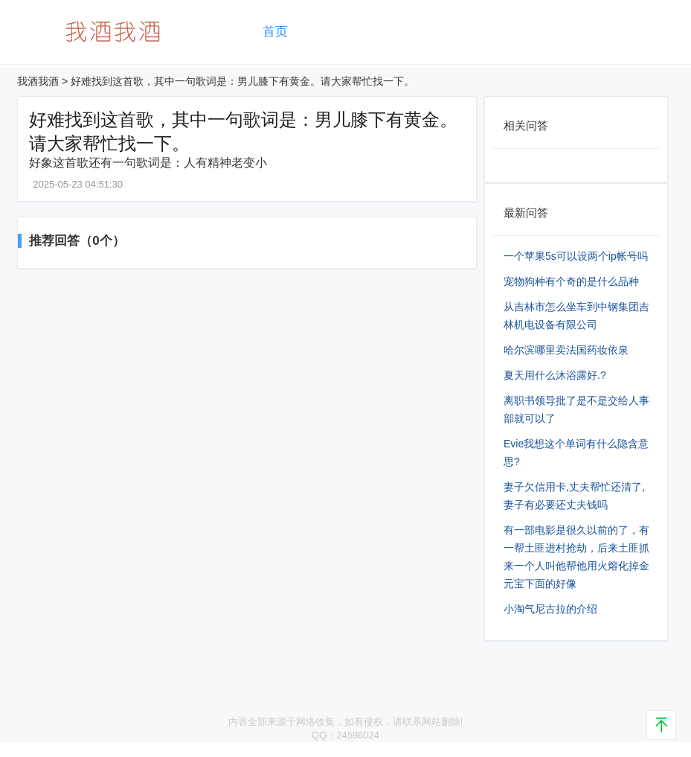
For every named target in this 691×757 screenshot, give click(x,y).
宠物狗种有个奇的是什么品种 (571, 281)
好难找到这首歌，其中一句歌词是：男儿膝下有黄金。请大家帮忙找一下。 (242, 81)
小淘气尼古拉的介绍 (550, 609)
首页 (275, 32)
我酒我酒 (38, 81)
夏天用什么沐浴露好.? (555, 375)
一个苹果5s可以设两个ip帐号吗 (576, 256)
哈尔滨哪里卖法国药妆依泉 (566, 350)
